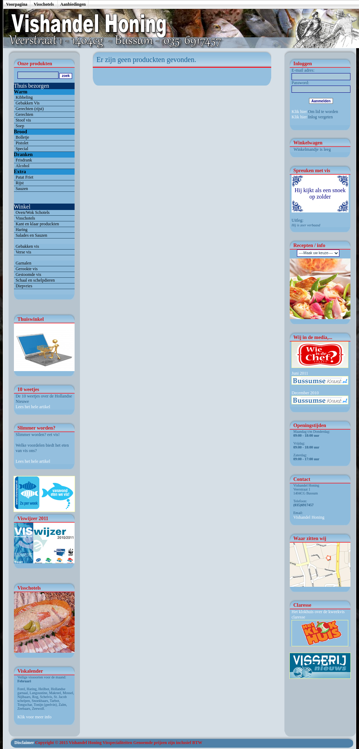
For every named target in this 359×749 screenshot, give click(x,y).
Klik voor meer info (34, 716)
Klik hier (299, 111)
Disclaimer (24, 742)
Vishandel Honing (308, 517)
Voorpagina (16, 4)
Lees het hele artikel (33, 406)
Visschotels (44, 4)
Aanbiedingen (73, 4)
